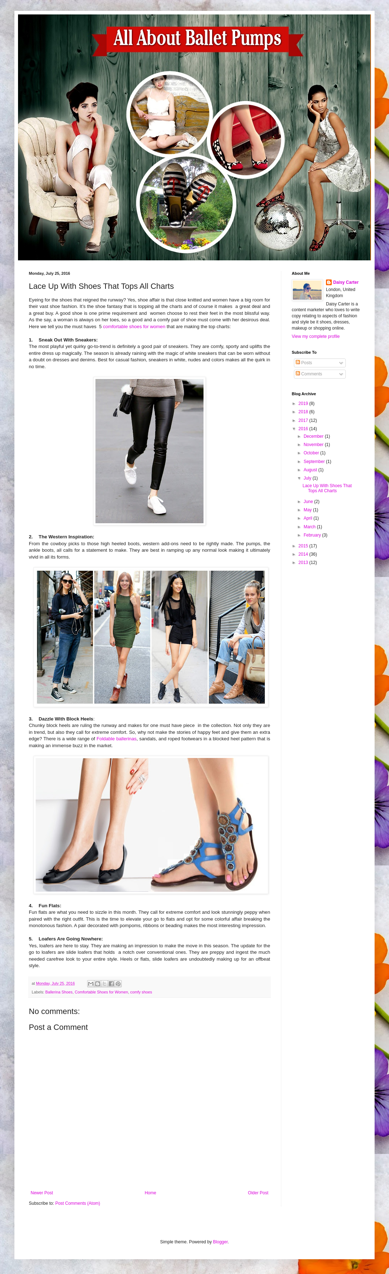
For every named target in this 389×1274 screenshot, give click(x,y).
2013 (304, 562)
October (312, 452)
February (313, 535)
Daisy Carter (346, 282)
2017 (304, 420)
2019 (304, 403)
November (314, 444)
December (314, 436)
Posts (304, 362)
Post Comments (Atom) (77, 1203)
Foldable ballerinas (117, 738)
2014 (304, 554)
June (309, 501)
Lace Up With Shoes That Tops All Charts (327, 488)
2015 (304, 545)
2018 (304, 411)
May (308, 509)
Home (150, 1192)
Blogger (220, 1241)
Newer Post (42, 1192)
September (315, 461)
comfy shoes (141, 992)
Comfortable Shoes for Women (101, 992)
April (308, 518)
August (311, 469)
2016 (304, 428)
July (308, 478)
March (310, 526)
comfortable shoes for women (134, 326)
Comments (309, 373)
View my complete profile (316, 336)
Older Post (258, 1192)
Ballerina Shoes (59, 992)
